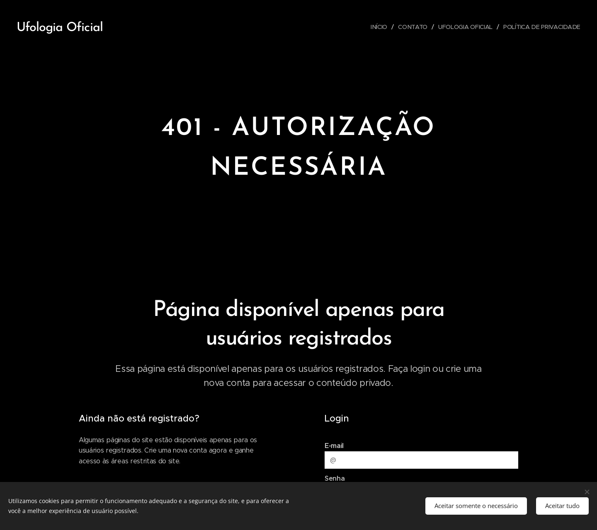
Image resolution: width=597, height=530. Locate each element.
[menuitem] (380, 27)
